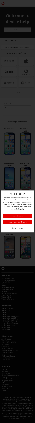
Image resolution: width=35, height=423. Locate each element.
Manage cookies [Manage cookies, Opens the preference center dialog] (17, 228)
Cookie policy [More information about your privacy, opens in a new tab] (20, 209)
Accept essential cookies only (17, 222)
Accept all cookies (17, 216)
